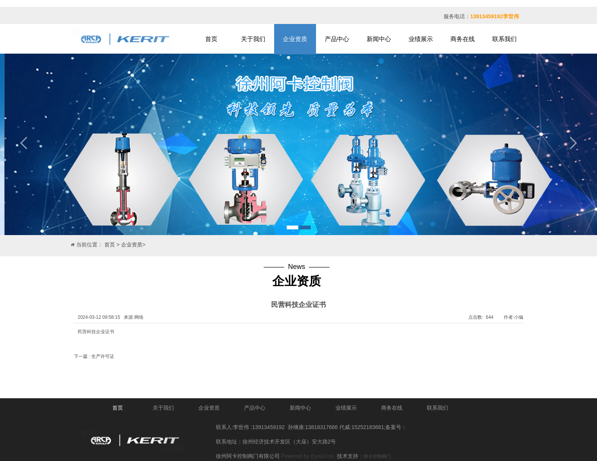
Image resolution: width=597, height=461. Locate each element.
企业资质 (295, 39)
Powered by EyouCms (307, 456)
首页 (211, 39)
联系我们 (504, 39)
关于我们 (253, 39)
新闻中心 (379, 39)
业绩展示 (421, 39)
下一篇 (94, 356)
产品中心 (337, 39)
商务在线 (462, 39)
